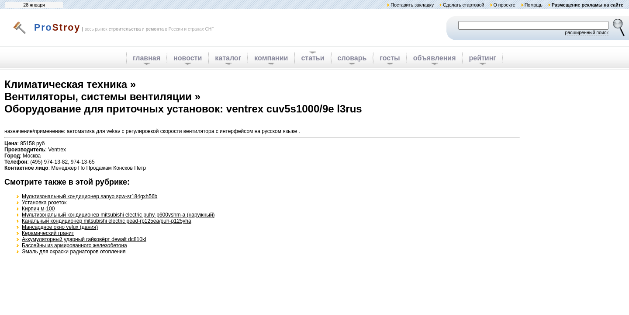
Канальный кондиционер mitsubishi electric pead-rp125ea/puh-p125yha (106, 221)
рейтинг (482, 58)
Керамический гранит (48, 233)
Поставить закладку (412, 4)
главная (146, 58)
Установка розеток (44, 203)
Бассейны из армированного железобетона (74, 245)
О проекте (504, 4)
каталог (228, 58)
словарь (352, 58)
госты (390, 58)
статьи (312, 58)
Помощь (534, 4)
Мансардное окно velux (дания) (60, 227)
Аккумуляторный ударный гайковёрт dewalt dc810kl (84, 239)
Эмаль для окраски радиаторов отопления (73, 251)
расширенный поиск (586, 32)
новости (187, 58)
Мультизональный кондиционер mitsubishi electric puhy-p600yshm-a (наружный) (118, 215)
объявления (434, 58)
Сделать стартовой (463, 4)
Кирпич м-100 (38, 209)
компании (271, 58)
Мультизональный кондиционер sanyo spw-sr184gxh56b (89, 196)
